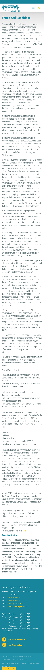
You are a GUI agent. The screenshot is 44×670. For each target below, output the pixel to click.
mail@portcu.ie (15, 603)
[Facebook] (15, 639)
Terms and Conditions (13, 663)
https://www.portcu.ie (18, 606)
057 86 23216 (15, 600)
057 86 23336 (15, 597)
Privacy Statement (33, 663)
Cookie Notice (9, 668)
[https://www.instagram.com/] (15, 645)
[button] (39, 8)
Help (3, 663)
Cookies (24, 663)
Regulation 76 (6, 666)
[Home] (10, 8)
